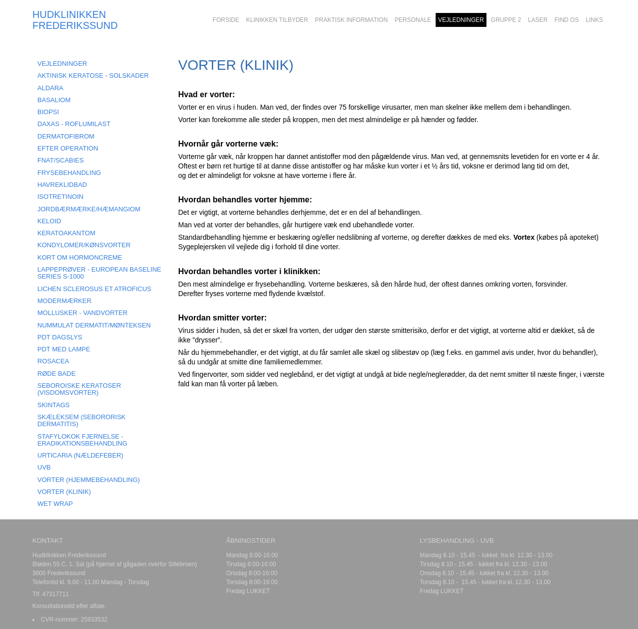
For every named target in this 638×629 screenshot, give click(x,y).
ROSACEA (53, 361)
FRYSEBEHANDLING (69, 172)
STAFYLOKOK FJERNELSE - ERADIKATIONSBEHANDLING (82, 440)
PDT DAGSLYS (59, 337)
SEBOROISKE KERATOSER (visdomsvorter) (79, 389)
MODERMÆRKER (64, 301)
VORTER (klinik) (64, 491)
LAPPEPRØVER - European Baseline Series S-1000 (99, 273)
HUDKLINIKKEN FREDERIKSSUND (75, 20)
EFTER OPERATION (67, 148)
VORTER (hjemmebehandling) (88, 479)
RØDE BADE (56, 373)
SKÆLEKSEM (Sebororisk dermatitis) (81, 420)
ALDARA (50, 88)
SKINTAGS (53, 405)
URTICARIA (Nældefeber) (80, 455)
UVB (44, 467)
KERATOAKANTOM (66, 233)
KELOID (49, 221)
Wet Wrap (55, 503)
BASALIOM (53, 100)
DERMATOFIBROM (65, 136)
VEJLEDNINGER (62, 63)
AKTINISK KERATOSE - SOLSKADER (93, 75)
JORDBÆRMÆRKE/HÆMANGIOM (89, 209)
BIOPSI (48, 112)
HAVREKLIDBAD (62, 184)
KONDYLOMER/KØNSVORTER (84, 245)
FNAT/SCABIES (60, 160)
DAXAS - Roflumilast (74, 124)
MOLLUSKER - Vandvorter (82, 312)
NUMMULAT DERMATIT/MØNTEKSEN (94, 325)
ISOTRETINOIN (60, 196)
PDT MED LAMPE (63, 349)
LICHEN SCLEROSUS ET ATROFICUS (94, 289)
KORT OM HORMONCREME (79, 257)
